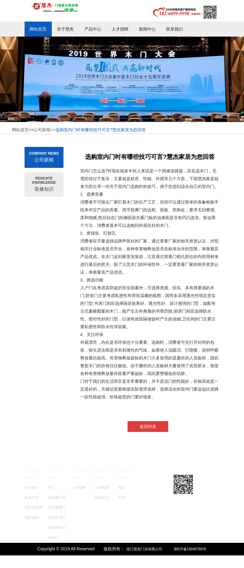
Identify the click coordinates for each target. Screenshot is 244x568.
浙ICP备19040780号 (190, 549)
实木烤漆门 (57, 507)
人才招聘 (120, 29)
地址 (121, 488)
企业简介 (32, 488)
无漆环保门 (57, 518)
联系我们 (174, 29)
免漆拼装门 (57, 527)
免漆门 (53, 538)
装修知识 (102, 497)
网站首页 (38, 29)
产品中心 (92, 29)
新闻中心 (147, 29)
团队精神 (32, 518)
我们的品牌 (34, 507)
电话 (121, 497)
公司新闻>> (44, 129)
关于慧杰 (65, 29)
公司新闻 (102, 488)
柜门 (51, 488)
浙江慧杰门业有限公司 (144, 549)
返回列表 (148, 426)
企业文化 (32, 497)
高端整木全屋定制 (62, 497)
